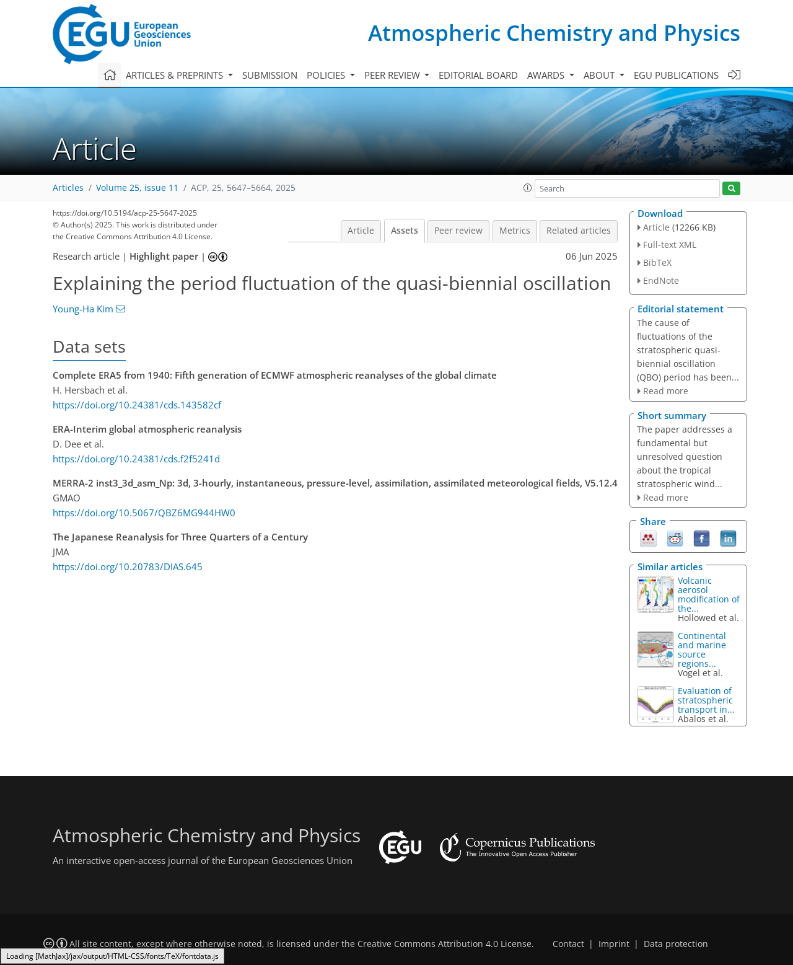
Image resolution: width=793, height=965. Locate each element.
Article (361, 230)
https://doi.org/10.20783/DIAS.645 (128, 566)
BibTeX (657, 262)
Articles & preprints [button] (176, 75)
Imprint (613, 944)
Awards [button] (547, 75)
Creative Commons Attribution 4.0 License (444, 944)
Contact (568, 944)
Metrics (514, 230)
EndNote (661, 280)
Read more (665, 391)
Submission (269, 75)
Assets (404, 230)
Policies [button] (327, 75)
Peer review (458, 230)
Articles (68, 187)
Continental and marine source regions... (702, 649)
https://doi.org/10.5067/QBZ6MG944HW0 (144, 512)
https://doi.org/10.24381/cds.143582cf (137, 405)
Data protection (676, 944)
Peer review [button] (393, 75)
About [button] (600, 75)
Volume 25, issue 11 (137, 187)
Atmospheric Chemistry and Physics (554, 32)
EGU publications (676, 75)
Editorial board (478, 75)
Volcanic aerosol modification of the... (709, 594)
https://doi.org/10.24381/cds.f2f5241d (136, 458)
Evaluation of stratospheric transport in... (706, 700)
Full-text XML (669, 244)
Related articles (578, 230)
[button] (528, 187)
